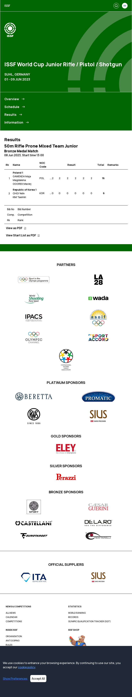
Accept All (38, 679)
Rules (9, 644)
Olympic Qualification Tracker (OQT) (89, 621)
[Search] (116, 6)
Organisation (14, 636)
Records (73, 617)
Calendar (11, 617)
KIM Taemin (19, 197)
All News (11, 613)
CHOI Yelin (19, 193)
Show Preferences (15, 679)
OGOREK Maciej (22, 183)
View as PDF (16, 228)
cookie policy (26, 667)
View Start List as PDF (23, 235)
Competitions (14, 621)
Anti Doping (12, 640)
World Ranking (77, 613)
